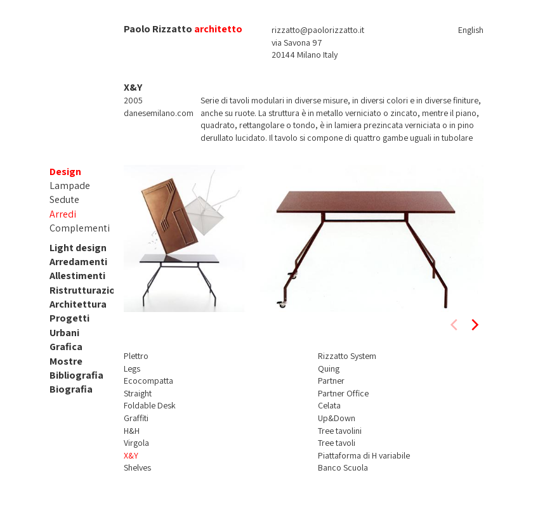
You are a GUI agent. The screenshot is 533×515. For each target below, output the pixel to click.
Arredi (62, 214)
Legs (132, 368)
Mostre (65, 361)
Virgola (136, 442)
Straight (138, 393)
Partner (331, 380)
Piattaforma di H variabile (364, 455)
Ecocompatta (148, 380)
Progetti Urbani (69, 325)
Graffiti (136, 418)
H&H (132, 430)
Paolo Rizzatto (158, 29)
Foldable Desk (150, 405)
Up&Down (336, 418)
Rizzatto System (347, 356)
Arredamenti (78, 261)
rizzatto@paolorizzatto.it (318, 30)
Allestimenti (77, 275)
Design (65, 171)
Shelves (137, 467)
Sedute (64, 199)
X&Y (131, 455)
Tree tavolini (340, 430)
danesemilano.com (159, 113)
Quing (328, 368)
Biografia (71, 389)
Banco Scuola (343, 467)
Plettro (136, 356)
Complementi (79, 228)
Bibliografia (76, 375)
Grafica (65, 346)
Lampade (69, 185)
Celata (329, 405)
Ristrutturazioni (86, 290)
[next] (474, 324)
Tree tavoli (336, 442)
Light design (78, 247)
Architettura (78, 304)
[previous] (454, 324)
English (471, 30)
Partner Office (343, 393)
